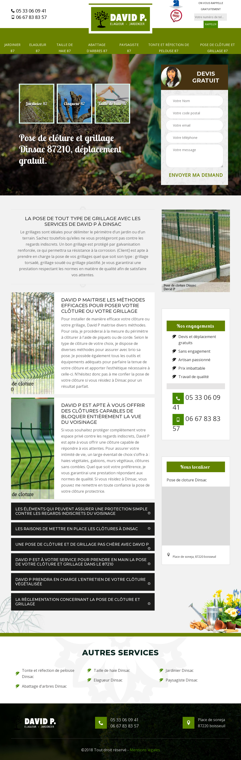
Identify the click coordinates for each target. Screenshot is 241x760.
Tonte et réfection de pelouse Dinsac (45, 673)
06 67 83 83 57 (29, 17)
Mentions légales (145, 749)
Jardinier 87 (12, 47)
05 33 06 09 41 (29, 11)
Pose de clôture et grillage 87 (217, 47)
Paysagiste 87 (129, 47)
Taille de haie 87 (64, 47)
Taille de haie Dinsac (109, 670)
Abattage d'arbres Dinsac (41, 686)
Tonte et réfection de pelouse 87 (168, 47)
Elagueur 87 (37, 47)
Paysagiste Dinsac (178, 680)
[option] (37, 104)
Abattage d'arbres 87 (97, 47)
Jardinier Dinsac (176, 670)
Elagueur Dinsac (105, 680)
